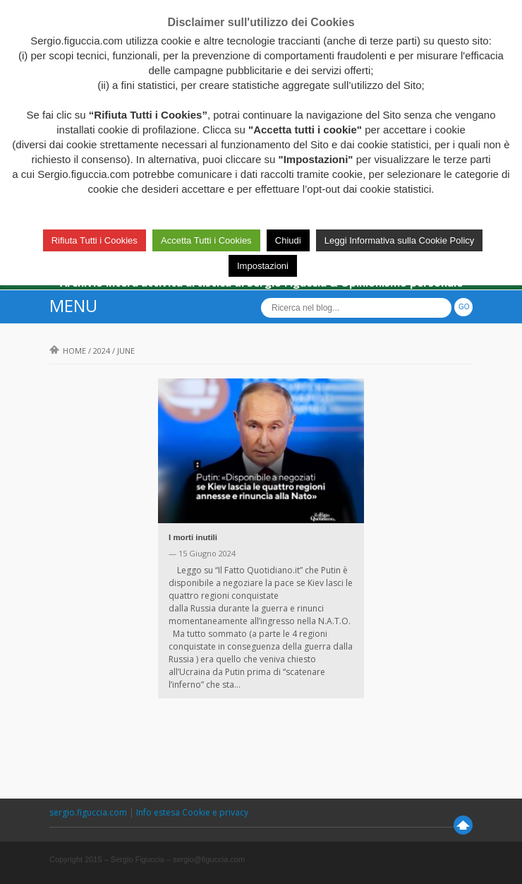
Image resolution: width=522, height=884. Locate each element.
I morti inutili (193, 537)
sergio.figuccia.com (89, 812)
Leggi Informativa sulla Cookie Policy (399, 240)
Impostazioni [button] (263, 266)
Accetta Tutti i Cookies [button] (206, 240)
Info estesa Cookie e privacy (192, 812)
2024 (101, 350)
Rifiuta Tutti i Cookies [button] (94, 240)
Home (67, 350)
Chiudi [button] (288, 240)
